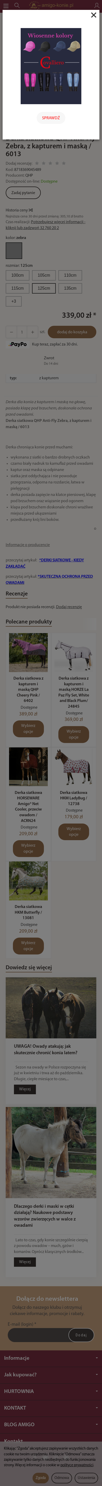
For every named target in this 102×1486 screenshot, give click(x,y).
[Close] (94, 15)
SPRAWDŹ (51, 118)
